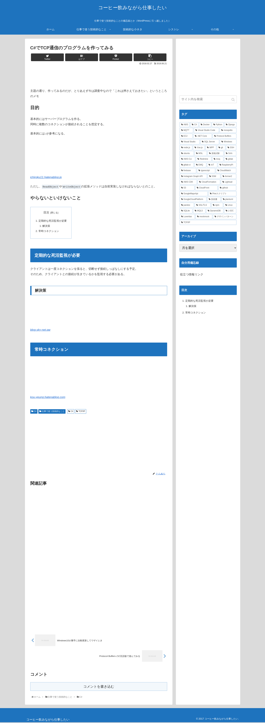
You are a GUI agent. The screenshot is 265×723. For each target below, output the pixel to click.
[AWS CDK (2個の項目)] (188, 182)
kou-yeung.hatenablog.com (47, 397)
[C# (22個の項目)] (194, 124)
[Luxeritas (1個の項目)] (187, 216)
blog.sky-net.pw (40, 330)
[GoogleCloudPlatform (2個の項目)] (193, 199)
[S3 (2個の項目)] (187, 187)
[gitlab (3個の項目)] (230, 159)
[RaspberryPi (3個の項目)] (227, 165)
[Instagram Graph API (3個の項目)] (193, 176)
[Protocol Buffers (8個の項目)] (224, 136)
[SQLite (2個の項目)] (186, 210)
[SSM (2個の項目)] (214, 176)
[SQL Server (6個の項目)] (209, 141)
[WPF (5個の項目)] (210, 147)
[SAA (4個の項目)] (230, 153)
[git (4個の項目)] (221, 147)
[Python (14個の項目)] (218, 124)
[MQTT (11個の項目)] (186, 130)
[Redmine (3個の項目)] (203, 159)
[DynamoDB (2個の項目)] (214, 210)
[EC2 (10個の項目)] (186, 136)
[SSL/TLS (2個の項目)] (203, 205)
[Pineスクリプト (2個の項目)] (222, 193)
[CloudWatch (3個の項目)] (226, 170)
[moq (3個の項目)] (217, 159)
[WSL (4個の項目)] (201, 153)
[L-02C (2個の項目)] (230, 210)
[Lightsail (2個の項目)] (228, 182)
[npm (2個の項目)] (217, 205)
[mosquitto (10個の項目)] (228, 130)
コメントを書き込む (98, 687)
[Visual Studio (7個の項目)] (190, 141)
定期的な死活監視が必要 (52, 220)
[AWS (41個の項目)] (185, 124)
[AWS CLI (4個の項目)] (187, 159)
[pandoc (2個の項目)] (187, 205)
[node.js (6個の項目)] (186, 147)
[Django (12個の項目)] (230, 124)
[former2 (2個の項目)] (228, 176)
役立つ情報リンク (191, 274)
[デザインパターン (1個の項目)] (224, 216)
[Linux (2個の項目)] (230, 205)
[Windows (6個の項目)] (228, 141)
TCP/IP (82, 411)
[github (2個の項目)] (227, 187)
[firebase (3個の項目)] (188, 170)
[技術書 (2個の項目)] (214, 199)
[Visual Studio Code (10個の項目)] (206, 130)
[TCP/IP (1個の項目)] (208, 222)
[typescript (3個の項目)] (206, 170)
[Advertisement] (98, 75)
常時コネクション (48, 231)
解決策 (46, 226)
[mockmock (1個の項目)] (204, 216)
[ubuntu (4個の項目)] (187, 153)
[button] (233, 99)
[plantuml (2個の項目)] (228, 199)
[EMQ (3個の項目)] (200, 165)
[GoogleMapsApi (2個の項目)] (194, 193)
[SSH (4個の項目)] (231, 147)
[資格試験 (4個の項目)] (216, 153)
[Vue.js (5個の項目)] (199, 147)
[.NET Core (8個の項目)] (202, 136)
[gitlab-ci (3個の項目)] (187, 165)
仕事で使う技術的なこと (53, 411)
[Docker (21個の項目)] (205, 124)
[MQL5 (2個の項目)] (199, 210)
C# (35, 411)
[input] (208, 99)
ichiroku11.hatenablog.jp (46, 177)
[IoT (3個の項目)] (212, 165)
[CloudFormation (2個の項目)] (209, 182)
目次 (46, 212)
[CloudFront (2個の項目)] (206, 187)
